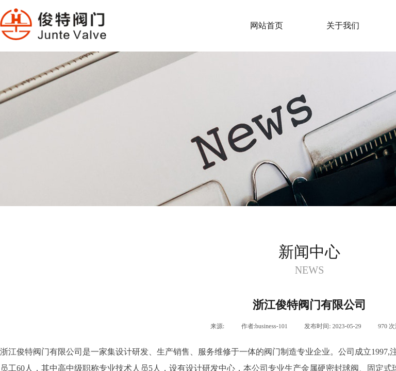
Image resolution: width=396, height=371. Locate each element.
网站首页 (266, 25)
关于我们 (342, 25)
